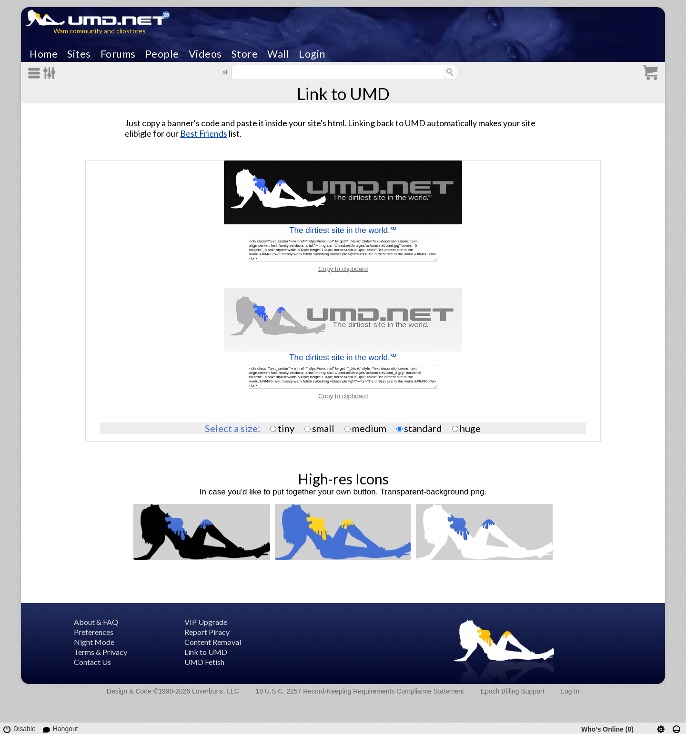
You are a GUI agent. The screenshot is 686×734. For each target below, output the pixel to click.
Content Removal (212, 641)
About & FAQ (96, 621)
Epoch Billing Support (513, 691)
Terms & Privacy (100, 651)
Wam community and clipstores (99, 31)
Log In (570, 691)
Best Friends (203, 133)
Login (312, 54)
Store (245, 54)
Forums (118, 54)
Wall (278, 54)
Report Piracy (207, 631)
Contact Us (92, 661)
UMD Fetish (204, 661)
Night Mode (94, 641)
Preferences (93, 631)
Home (44, 54)
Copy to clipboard (343, 268)
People (162, 54)
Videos (205, 54)
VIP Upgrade (205, 621)
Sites (79, 54)
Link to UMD (205, 651)
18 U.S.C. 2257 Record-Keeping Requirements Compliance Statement (360, 691)
